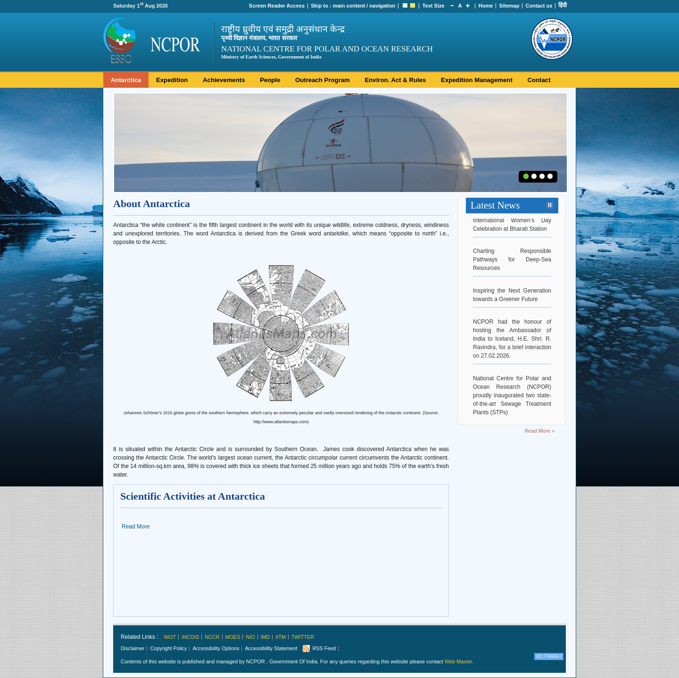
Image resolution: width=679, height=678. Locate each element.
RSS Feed (324, 648)
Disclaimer (132, 648)
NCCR (212, 637)
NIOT (170, 637)
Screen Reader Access (277, 5)
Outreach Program (322, 80)
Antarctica (126, 80)
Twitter (302, 637)
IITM (280, 637)
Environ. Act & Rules (395, 80)
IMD (265, 637)
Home (486, 5)
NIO (250, 637)
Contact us (539, 5)
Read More (135, 526)
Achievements (224, 80)
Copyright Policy (168, 648)
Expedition (172, 80)
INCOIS (190, 637)
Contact (538, 80)
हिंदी (562, 5)
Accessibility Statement (271, 648)
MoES (232, 637)
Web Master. (459, 661)
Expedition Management (477, 80)
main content (349, 5)
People (270, 80)
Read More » (539, 431)
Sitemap (509, 5)
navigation (382, 5)
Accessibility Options (215, 648)
